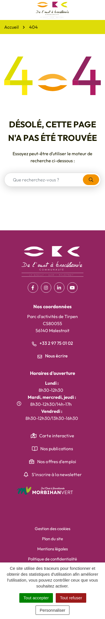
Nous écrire (53, 356)
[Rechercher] (91, 179)
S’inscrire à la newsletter (57, 474)
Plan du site (52, 538)
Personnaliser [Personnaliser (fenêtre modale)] (53, 610)
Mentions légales (52, 549)
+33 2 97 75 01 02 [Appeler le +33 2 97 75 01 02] (52, 343)
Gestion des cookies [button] (52, 528)
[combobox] (43, 179)
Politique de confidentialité (52, 559)
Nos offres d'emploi (56, 461)
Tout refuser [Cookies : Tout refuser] (71, 597)
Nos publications (56, 448)
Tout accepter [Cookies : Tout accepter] (36, 597)
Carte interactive (56, 435)
